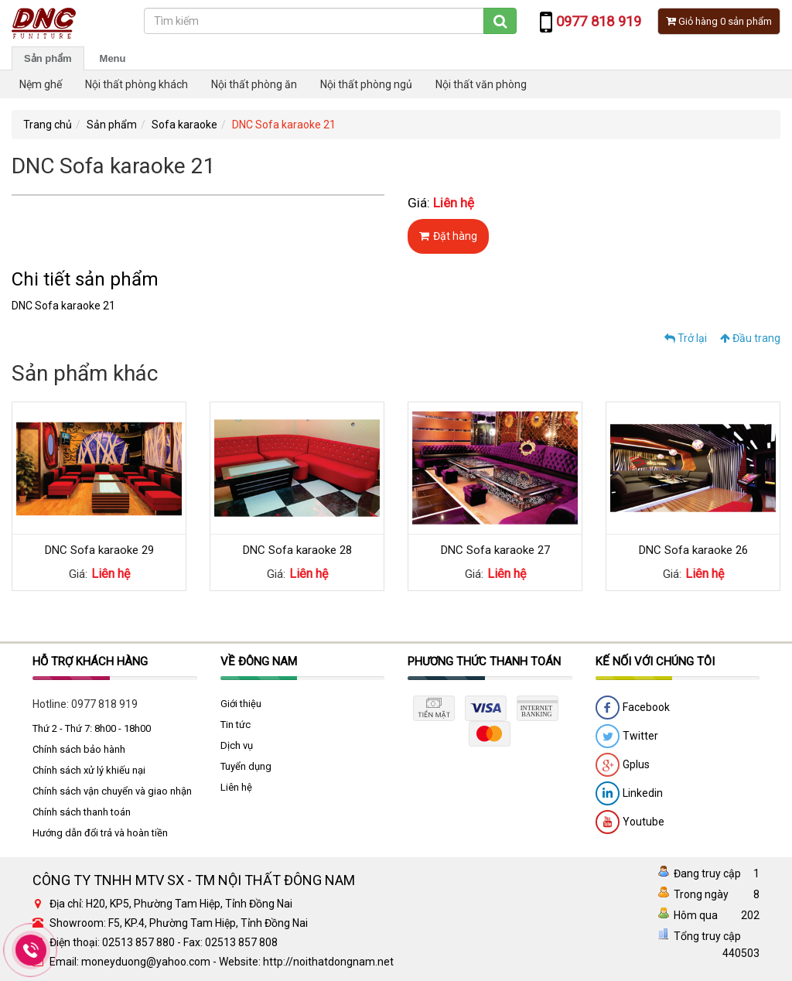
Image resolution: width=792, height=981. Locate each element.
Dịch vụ (236, 745)
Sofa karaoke (184, 124)
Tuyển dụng (245, 766)
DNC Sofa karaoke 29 (99, 550)
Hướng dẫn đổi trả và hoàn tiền (100, 833)
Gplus (623, 765)
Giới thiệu (240, 703)
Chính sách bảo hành (78, 749)
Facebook (633, 708)
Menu (113, 58)
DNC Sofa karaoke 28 (297, 550)
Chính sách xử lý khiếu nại (88, 770)
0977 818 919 (104, 704)
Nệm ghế (40, 84)
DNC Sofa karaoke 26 (693, 550)
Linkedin (629, 793)
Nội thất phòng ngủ (366, 84)
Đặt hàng (448, 236)
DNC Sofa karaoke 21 (284, 124)
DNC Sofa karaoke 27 (495, 550)
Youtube (630, 822)
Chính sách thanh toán (81, 812)
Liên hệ (236, 787)
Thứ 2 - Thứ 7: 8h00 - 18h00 (91, 728)
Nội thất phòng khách (136, 84)
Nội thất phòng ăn (254, 84)
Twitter (627, 736)
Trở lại (685, 338)
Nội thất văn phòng (481, 84)
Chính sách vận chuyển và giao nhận (112, 791)
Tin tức (235, 724)
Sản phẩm (48, 58)
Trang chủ (47, 124)
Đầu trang (750, 338)
